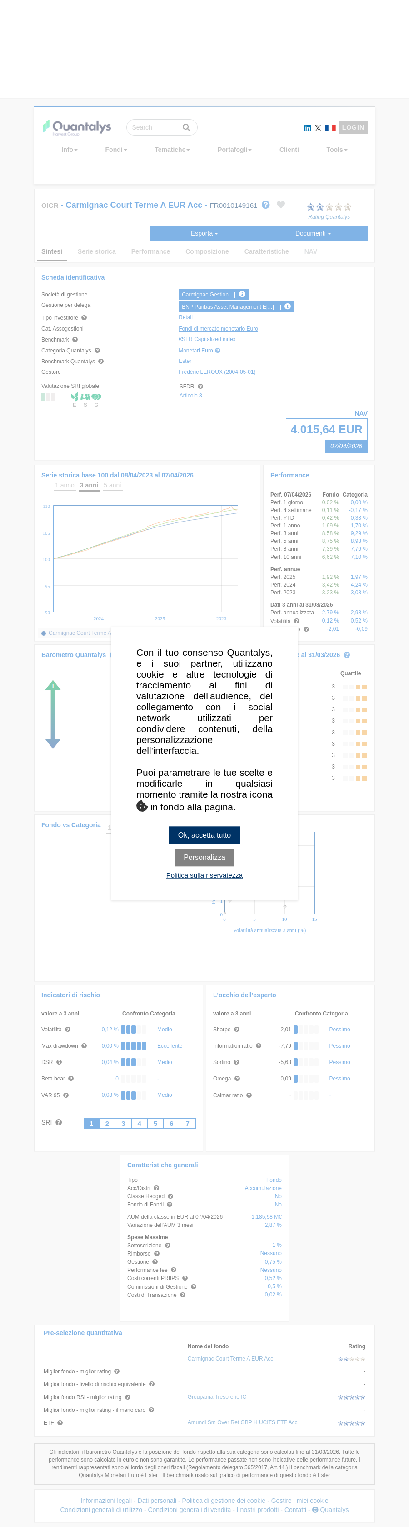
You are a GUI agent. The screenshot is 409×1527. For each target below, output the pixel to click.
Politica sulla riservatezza (204, 875)
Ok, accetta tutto (204, 835)
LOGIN (353, 127)
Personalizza (204, 858)
